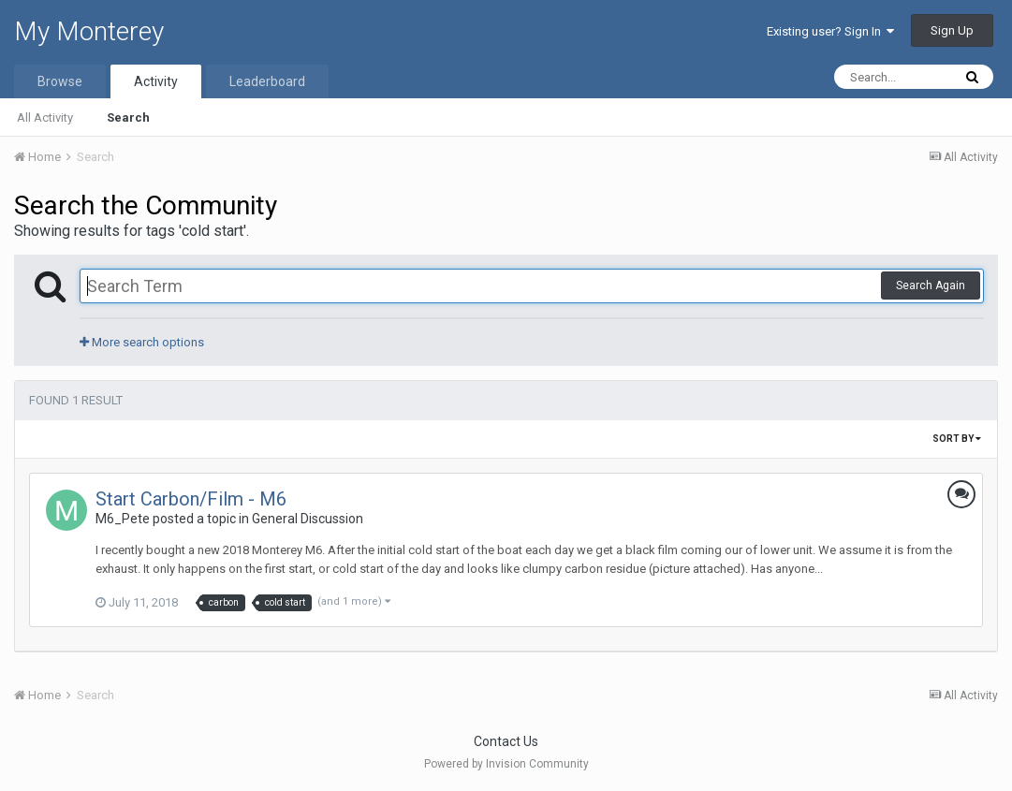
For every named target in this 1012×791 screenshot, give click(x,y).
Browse (59, 81)
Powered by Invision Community (506, 763)
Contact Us (506, 741)
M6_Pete (122, 518)
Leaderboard (267, 81)
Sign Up (952, 30)
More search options (142, 342)
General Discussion (307, 518)
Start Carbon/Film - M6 (190, 499)
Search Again (930, 285)
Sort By (956, 438)
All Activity (45, 117)
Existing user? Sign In (830, 31)
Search (128, 117)
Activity (156, 81)
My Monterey (89, 31)
